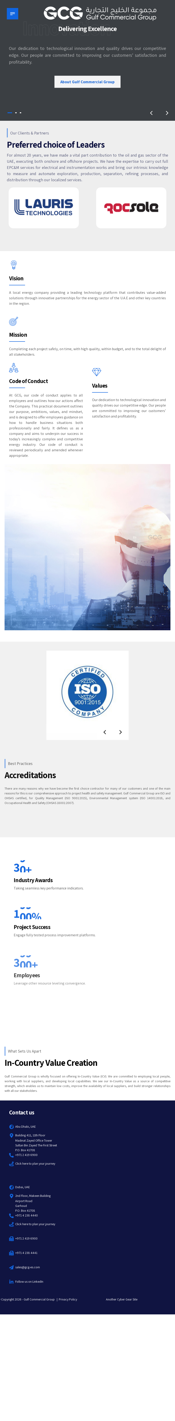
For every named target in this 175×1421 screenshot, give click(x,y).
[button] (151, 113)
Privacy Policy (68, 1299)
